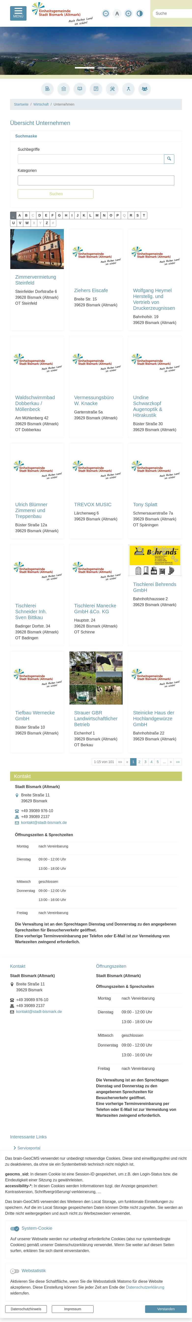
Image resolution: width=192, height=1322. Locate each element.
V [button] (20, 223)
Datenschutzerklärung (145, 1287)
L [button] (90, 215)
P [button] (117, 215)
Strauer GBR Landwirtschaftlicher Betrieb (96, 718)
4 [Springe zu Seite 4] (151, 762)
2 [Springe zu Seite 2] (139, 762)
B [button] (26, 215)
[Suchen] (56, 194)
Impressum (72, 1309)
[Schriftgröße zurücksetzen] (117, 13)
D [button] (39, 215)
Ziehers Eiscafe (91, 290)
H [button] (66, 215)
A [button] (19, 215)
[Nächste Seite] (171, 762)
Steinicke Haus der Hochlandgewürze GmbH (153, 718)
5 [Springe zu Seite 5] (158, 762)
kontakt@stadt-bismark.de (44, 823)
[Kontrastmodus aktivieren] (139, 13)
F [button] (53, 215)
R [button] (131, 215)
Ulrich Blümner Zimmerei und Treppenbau (31, 510)
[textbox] (28, 180)
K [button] (84, 215)
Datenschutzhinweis (26, 1309)
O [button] (111, 215)
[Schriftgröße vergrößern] (128, 13)
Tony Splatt (145, 504)
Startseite (21, 104)
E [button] (46, 215)
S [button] (138, 215)
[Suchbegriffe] (91, 159)
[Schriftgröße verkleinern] (105, 13)
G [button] (59, 215)
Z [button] (47, 223)
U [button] (13, 223)
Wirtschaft (41, 104)
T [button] (144, 215)
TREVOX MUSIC (92, 504)
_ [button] (13, 215)
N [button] (104, 215)
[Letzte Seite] (178, 762)
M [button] (97, 215)
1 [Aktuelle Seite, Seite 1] (133, 762)
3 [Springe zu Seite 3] (146, 762)
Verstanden (166, 1309)
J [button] (78, 215)
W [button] (26, 223)
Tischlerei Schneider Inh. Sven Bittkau (31, 611)
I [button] (71, 215)
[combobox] (96, 180)
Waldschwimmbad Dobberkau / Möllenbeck (35, 403)
